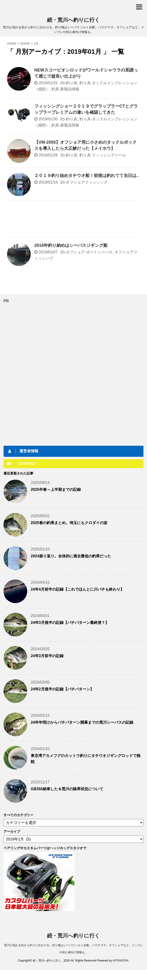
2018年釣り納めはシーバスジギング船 (71, 245)
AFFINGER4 (120, 960)
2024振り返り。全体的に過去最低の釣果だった (71, 556)
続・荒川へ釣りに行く (73, 20)
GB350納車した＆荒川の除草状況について (67, 789)
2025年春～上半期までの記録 (56, 489)
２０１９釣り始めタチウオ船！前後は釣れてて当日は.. (86, 175)
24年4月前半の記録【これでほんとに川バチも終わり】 (77, 589)
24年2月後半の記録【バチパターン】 (62, 689)
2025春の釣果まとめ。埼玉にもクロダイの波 (69, 523)
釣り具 (71, 83)
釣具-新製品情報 (65, 89)
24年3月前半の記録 (47, 656)
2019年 (25, 43)
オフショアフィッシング (87, 182)
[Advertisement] (73, 220)
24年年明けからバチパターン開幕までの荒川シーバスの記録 (82, 722)
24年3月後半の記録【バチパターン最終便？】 (70, 623)
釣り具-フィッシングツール (102, 155)
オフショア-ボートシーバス (89, 252)
